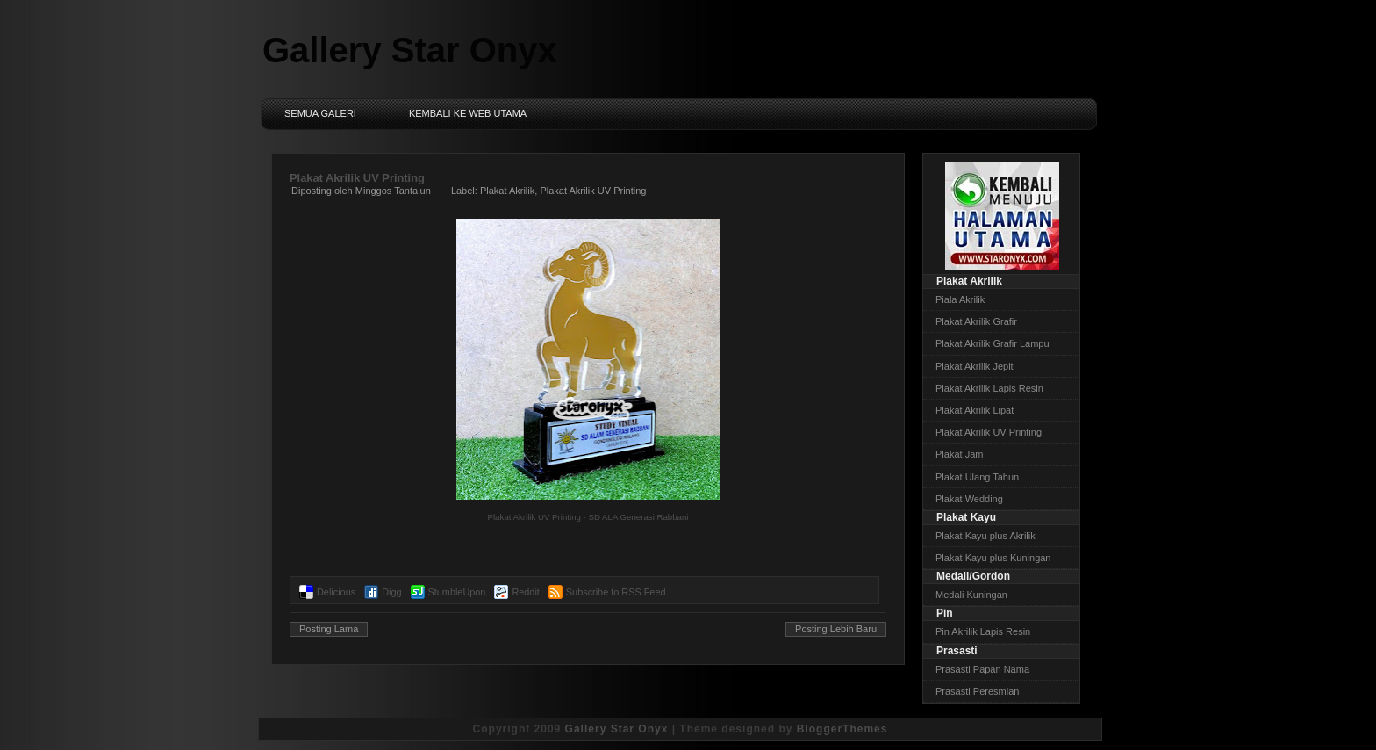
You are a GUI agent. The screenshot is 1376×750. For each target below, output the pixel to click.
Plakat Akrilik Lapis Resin (989, 388)
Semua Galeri (320, 113)
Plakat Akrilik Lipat (974, 410)
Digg (391, 592)
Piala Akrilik (960, 299)
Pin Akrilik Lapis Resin (982, 631)
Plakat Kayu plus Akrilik (985, 535)
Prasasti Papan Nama (982, 669)
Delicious (336, 592)
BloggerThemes (842, 729)
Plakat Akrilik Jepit (974, 366)
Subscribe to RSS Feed (616, 592)
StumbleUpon (457, 592)
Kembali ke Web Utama (468, 113)
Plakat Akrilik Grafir (976, 321)
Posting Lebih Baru (836, 629)
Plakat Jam (959, 454)
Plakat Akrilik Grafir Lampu (992, 343)
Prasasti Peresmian (977, 691)
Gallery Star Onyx (409, 50)
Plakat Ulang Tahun (977, 477)
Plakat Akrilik (507, 190)
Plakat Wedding (969, 499)
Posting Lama (328, 629)
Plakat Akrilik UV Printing (357, 177)
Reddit (525, 592)
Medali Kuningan (971, 594)
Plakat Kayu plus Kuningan (992, 557)
